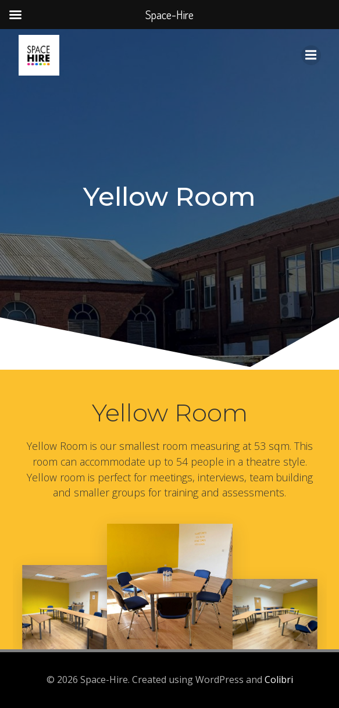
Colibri (279, 679)
